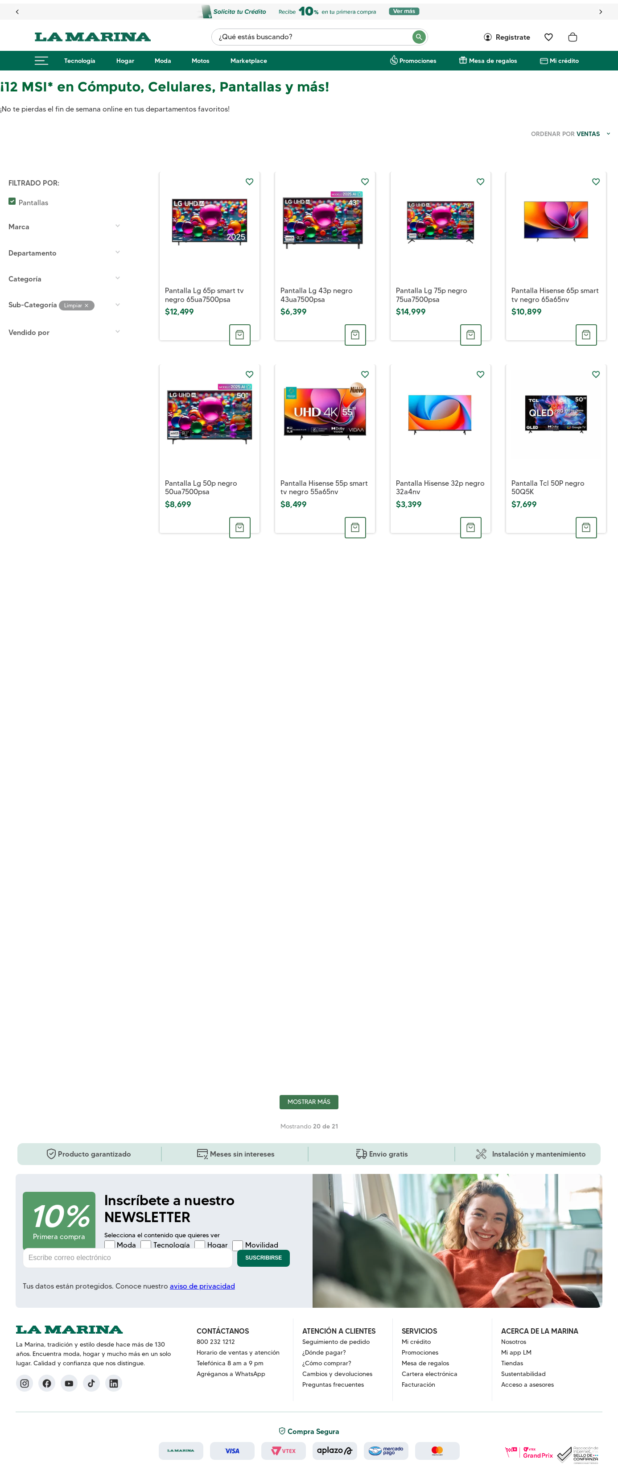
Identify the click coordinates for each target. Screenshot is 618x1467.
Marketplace (249, 61)
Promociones (418, 61)
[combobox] (319, 37)
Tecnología (79, 61)
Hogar (125, 61)
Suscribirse (263, 1258)
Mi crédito (564, 61)
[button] (68, 183)
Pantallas (33, 202)
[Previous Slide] (17, 12)
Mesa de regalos (493, 61)
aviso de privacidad (202, 1286)
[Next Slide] (601, 12)
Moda (163, 61)
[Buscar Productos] (419, 37)
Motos (201, 61)
